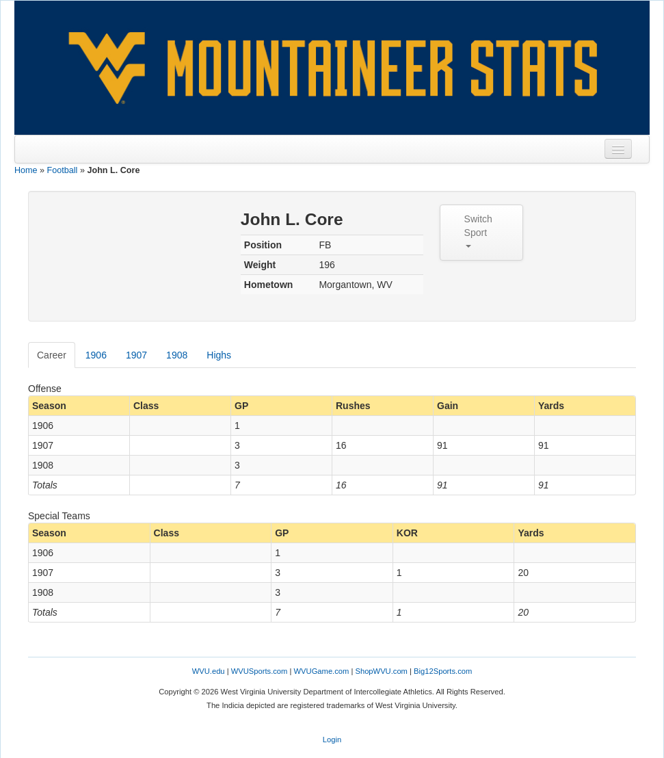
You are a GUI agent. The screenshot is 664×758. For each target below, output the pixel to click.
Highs (219, 355)
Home (26, 170)
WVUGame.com (321, 671)
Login (332, 739)
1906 (96, 355)
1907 (136, 355)
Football (62, 170)
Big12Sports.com (443, 671)
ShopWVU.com (381, 671)
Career (51, 355)
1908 (176, 355)
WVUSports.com (259, 671)
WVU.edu (208, 671)
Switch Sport (478, 230)
